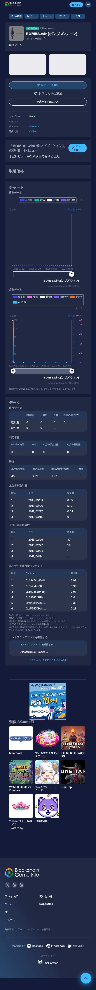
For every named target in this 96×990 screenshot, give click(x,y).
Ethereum (34, 126)
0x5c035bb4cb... (36, 591)
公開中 (32, 131)
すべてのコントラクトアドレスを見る (48, 659)
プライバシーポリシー (28, 929)
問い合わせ (45, 896)
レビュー (31, 16)
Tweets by (16, 828)
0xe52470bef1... (35, 608)
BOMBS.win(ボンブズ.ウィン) (51, 34)
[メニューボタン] (88, 5)
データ (62, 16)
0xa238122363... (36, 602)
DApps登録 (46, 903)
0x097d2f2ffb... (35, 597)
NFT (78, 16)
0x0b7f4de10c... (35, 586)
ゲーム (9, 903)
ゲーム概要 (16, 16)
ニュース (10, 919)
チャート (47, 16)
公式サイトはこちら (48, 101)
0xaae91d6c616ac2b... (34, 651)
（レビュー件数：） (37, 38)
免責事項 (9, 929)
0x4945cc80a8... (36, 580)
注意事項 (46, 929)
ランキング (11, 896)
